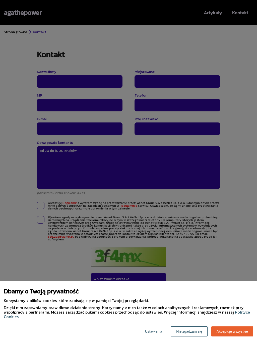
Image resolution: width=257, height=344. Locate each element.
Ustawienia (153, 331)
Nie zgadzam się (189, 331)
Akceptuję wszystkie (232, 331)
